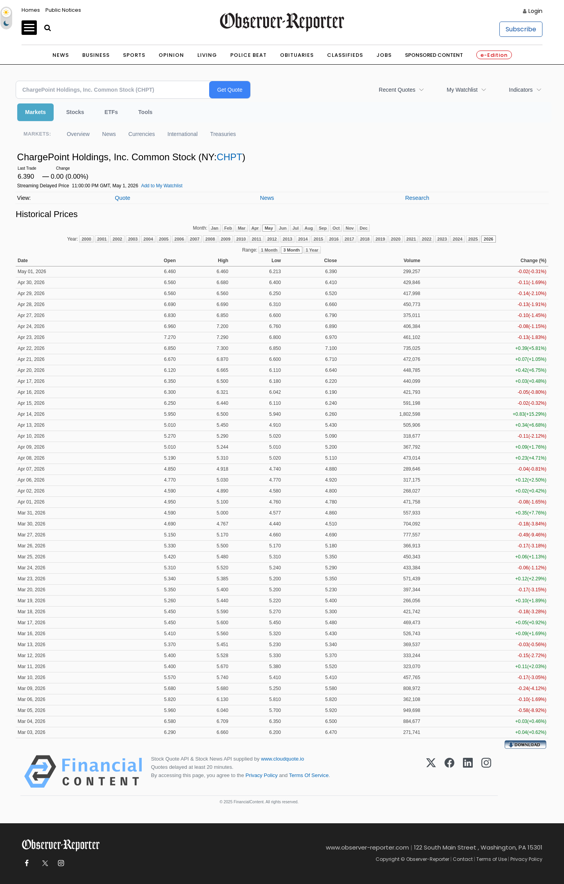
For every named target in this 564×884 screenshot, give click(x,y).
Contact (463, 859)
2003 (132, 239)
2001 (102, 239)
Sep (323, 228)
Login (535, 11)
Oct (336, 228)
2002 (117, 239)
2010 (241, 239)
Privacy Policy (262, 775)
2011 (256, 239)
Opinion (171, 55)
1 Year (312, 250)
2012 (272, 239)
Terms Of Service (309, 775)
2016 (333, 239)
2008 (210, 239)
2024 (457, 239)
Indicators (521, 90)
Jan (215, 228)
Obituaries (297, 55)
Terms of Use (491, 859)
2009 (225, 239)
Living (207, 55)
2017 (349, 239)
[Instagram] (486, 771)
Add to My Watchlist (162, 185)
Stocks (75, 112)
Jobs (384, 55)
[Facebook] (449, 771)
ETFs (111, 112)
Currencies (141, 134)
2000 (86, 239)
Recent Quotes (397, 90)
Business (96, 55)
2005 (163, 239)
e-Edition (494, 55)
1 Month (269, 250)
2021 (411, 239)
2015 (318, 239)
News (60, 55)
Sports (134, 55)
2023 (442, 239)
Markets (35, 112)
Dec (363, 228)
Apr (255, 228)
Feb (228, 228)
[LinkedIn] (468, 771)
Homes (31, 10)
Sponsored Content (434, 55)
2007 (194, 239)
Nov (349, 228)
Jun (283, 228)
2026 (488, 239)
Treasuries (223, 134)
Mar (242, 228)
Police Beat (248, 55)
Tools (145, 112)
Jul (296, 228)
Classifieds (345, 55)
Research (417, 198)
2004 (148, 239)
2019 (380, 239)
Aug (309, 228)
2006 (179, 239)
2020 (395, 239)
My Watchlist (461, 90)
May (269, 228)
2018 (364, 239)
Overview (78, 134)
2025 (473, 239)
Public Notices (63, 10)
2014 (302, 239)
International (183, 134)
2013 (287, 239)
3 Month (291, 250)
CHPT (229, 157)
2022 (426, 239)
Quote (122, 198)
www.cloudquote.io (282, 759)
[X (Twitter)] (431, 771)
